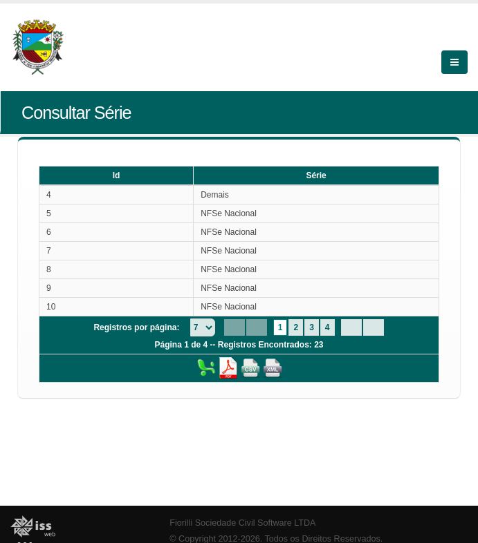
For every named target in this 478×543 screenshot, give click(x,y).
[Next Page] (351, 327)
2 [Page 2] (295, 327)
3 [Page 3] (311, 327)
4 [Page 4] (327, 327)
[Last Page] (373, 327)
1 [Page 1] (280, 327)
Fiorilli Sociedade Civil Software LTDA (242, 523)
